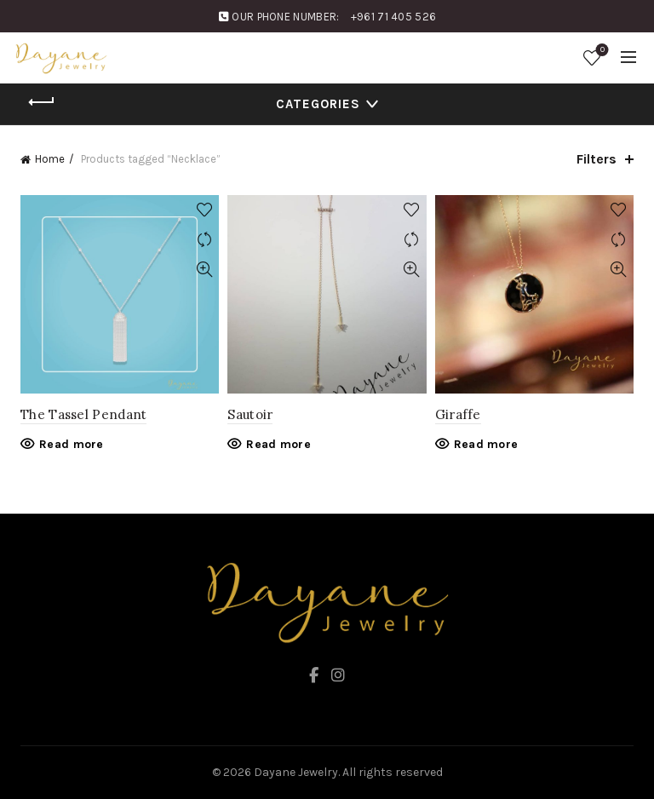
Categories (318, 104)
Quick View (204, 270)
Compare (204, 240)
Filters (597, 159)
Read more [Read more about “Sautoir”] (278, 444)
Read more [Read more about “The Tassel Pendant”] (71, 444)
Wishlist (600, 50)
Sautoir (249, 414)
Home (50, 158)
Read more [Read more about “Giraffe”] (486, 444)
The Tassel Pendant (83, 414)
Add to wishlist (204, 210)
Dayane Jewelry (296, 772)
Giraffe (458, 414)
